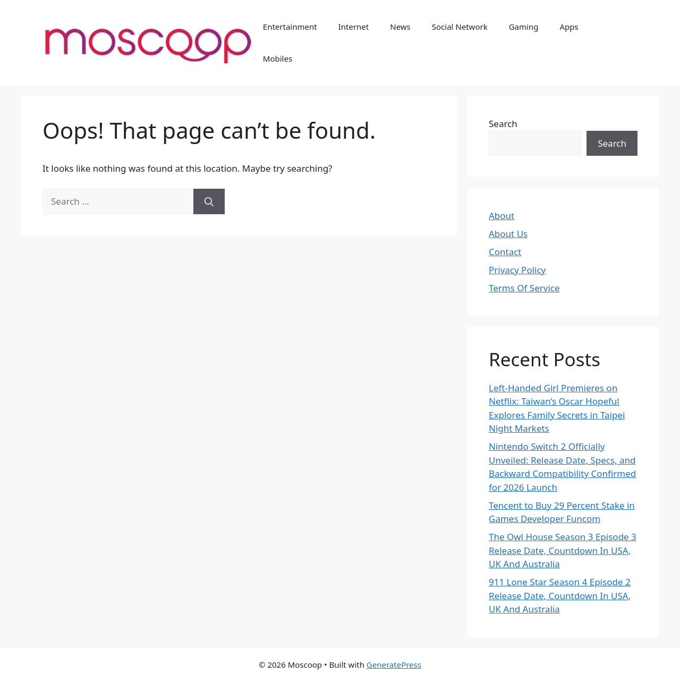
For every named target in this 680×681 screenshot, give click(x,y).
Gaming (524, 26)
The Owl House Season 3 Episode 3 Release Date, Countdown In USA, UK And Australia (562, 550)
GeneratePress (394, 664)
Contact (505, 252)
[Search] (209, 201)
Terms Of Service (524, 288)
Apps (568, 26)
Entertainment (290, 26)
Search (503, 123)
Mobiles (277, 58)
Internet (353, 26)
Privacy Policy (517, 270)
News (400, 26)
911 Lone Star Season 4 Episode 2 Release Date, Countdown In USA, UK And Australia (560, 595)
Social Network (460, 26)
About (501, 215)
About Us (508, 234)
